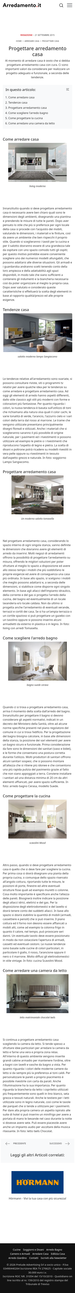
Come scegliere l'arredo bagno (28, 113)
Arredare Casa (40, 1253)
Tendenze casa (17, 102)
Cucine (16, 1249)
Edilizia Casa (58, 1253)
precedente (16, 1143)
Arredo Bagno (54, 1249)
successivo (59, 1143)
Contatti (33, 1258)
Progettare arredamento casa (27, 108)
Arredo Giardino (18, 1258)
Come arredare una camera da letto (31, 123)
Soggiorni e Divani (33, 1249)
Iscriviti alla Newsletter (53, 1258)
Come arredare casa (21, 97)
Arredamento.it (22, 5)
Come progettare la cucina (25, 118)
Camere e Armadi (20, 1253)
